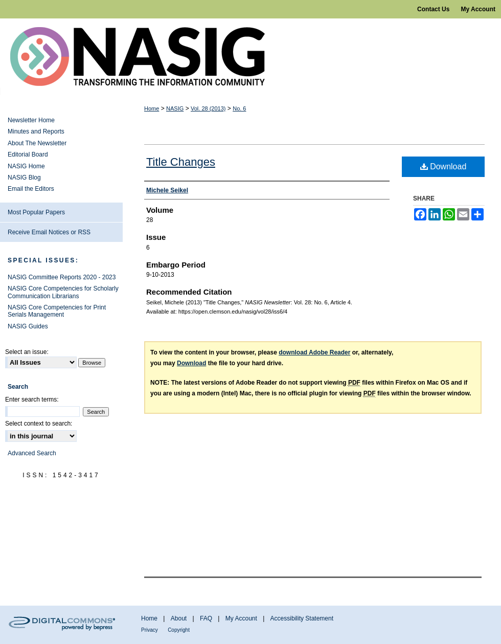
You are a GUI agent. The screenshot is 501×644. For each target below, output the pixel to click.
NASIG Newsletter (250, 56)
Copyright (179, 630)
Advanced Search (32, 453)
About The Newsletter (37, 143)
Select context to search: (38, 423)
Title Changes (180, 162)
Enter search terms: (32, 399)
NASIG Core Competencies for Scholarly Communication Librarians (63, 292)
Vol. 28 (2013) (208, 108)
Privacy (149, 630)
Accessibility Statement (301, 618)
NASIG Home (26, 166)
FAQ (206, 618)
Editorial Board (28, 154)
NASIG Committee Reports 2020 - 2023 (62, 277)
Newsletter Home (31, 120)
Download (443, 166)
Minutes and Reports (36, 131)
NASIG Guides (28, 326)
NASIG (175, 108)
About (179, 618)
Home (151, 108)
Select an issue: (27, 352)
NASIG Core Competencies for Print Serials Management (57, 311)
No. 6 (239, 108)
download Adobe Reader (314, 352)
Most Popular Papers (36, 212)
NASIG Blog (24, 177)
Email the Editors (31, 188)
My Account (241, 618)
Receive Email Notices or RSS (49, 232)
